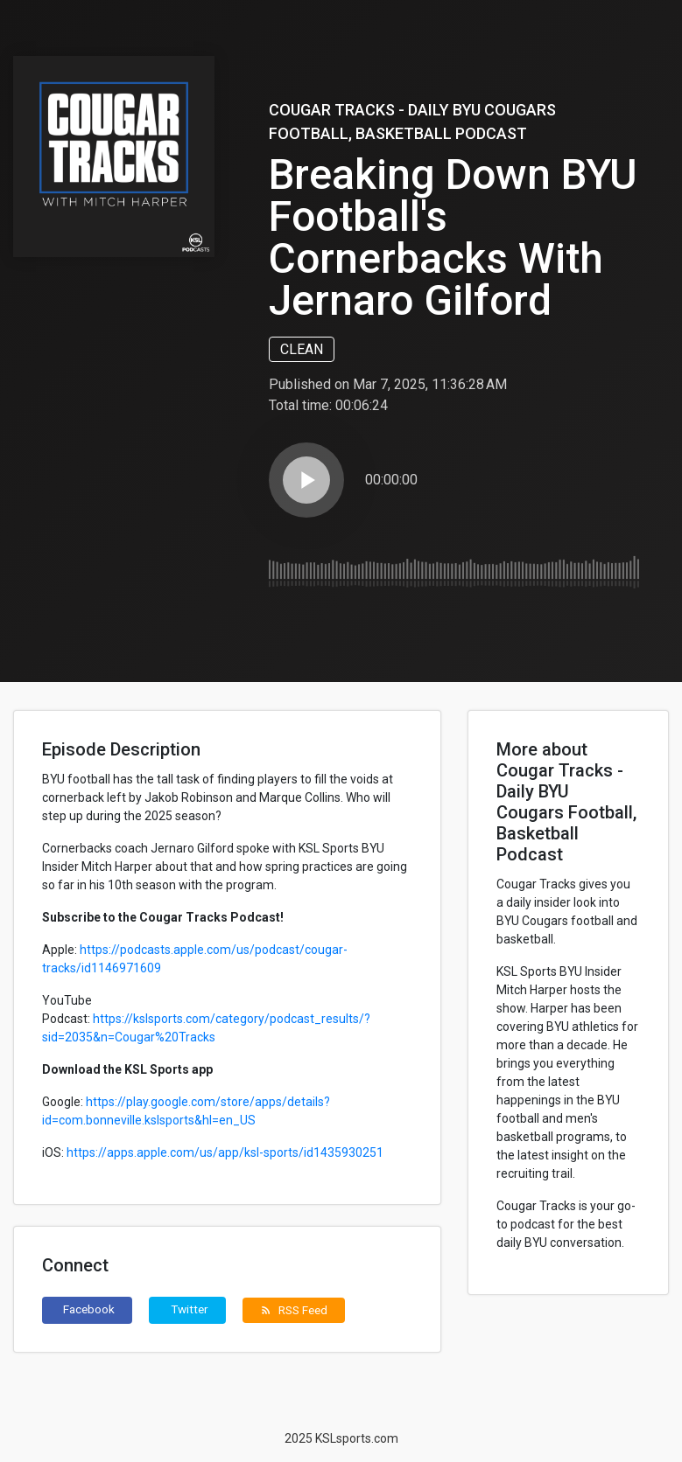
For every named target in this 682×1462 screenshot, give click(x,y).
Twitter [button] (189, 1309)
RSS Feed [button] (293, 1310)
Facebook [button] (89, 1309)
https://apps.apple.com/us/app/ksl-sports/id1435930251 (225, 1152)
